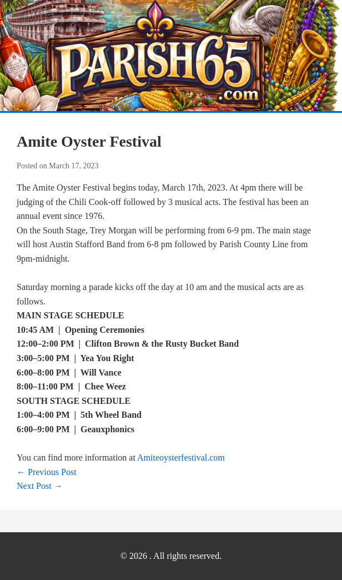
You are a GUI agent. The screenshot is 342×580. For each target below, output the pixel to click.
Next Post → (40, 486)
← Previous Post (47, 472)
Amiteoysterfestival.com (181, 457)
